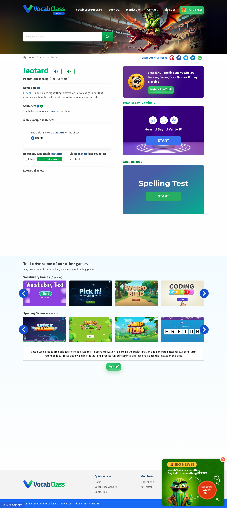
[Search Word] (107, 36)
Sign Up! (169, 9)
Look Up (114, 9)
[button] (204, 293)
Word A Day (133, 9)
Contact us (101, 491)
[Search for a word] (68, 36)
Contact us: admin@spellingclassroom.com (47, 503)
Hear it (37, 137)
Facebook (147, 482)
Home (98, 482)
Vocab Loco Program (89, 9)
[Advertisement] (67, 190)
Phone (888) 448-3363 (86, 503)
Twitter (146, 486)
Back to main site (12, 505)
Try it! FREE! (192, 9)
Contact (152, 9)
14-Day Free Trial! (161, 89)
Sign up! (113, 366)
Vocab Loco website (106, 486)
